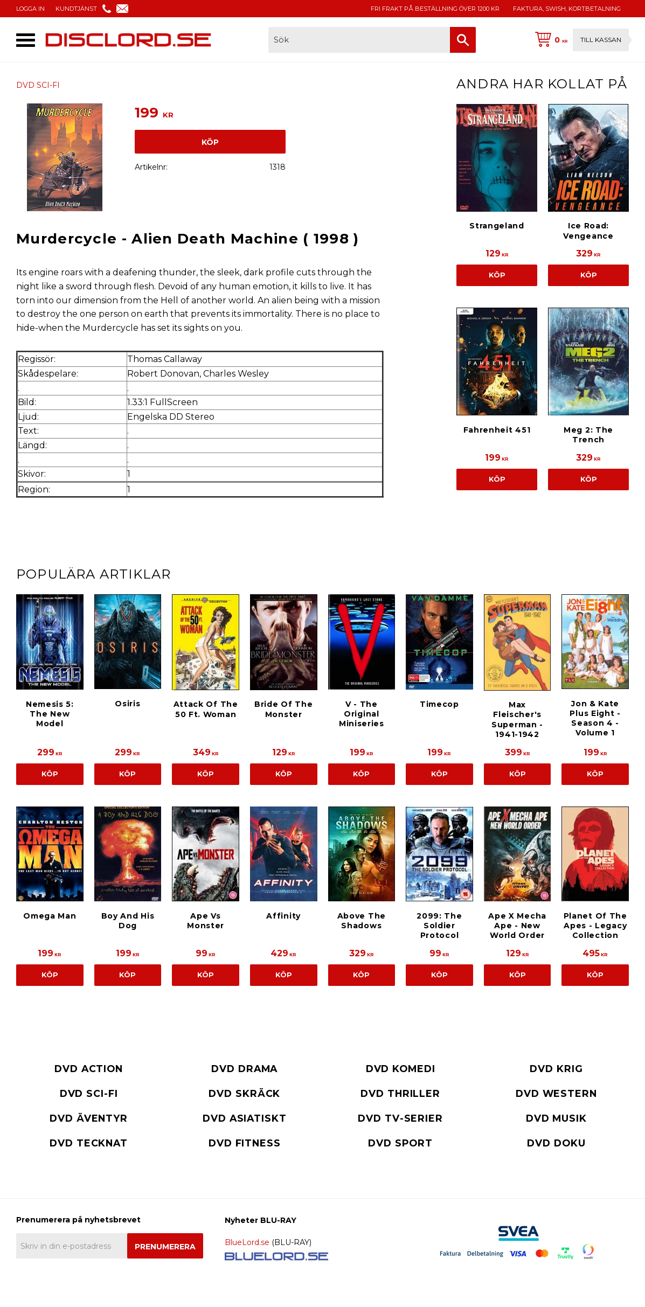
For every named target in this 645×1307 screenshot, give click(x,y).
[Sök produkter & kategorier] (359, 40)
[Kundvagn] (580, 40)
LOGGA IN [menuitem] (30, 8)
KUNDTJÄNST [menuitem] (76, 8)
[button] (25, 40)
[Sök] (463, 40)
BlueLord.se (247, 1242)
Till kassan (600, 40)
